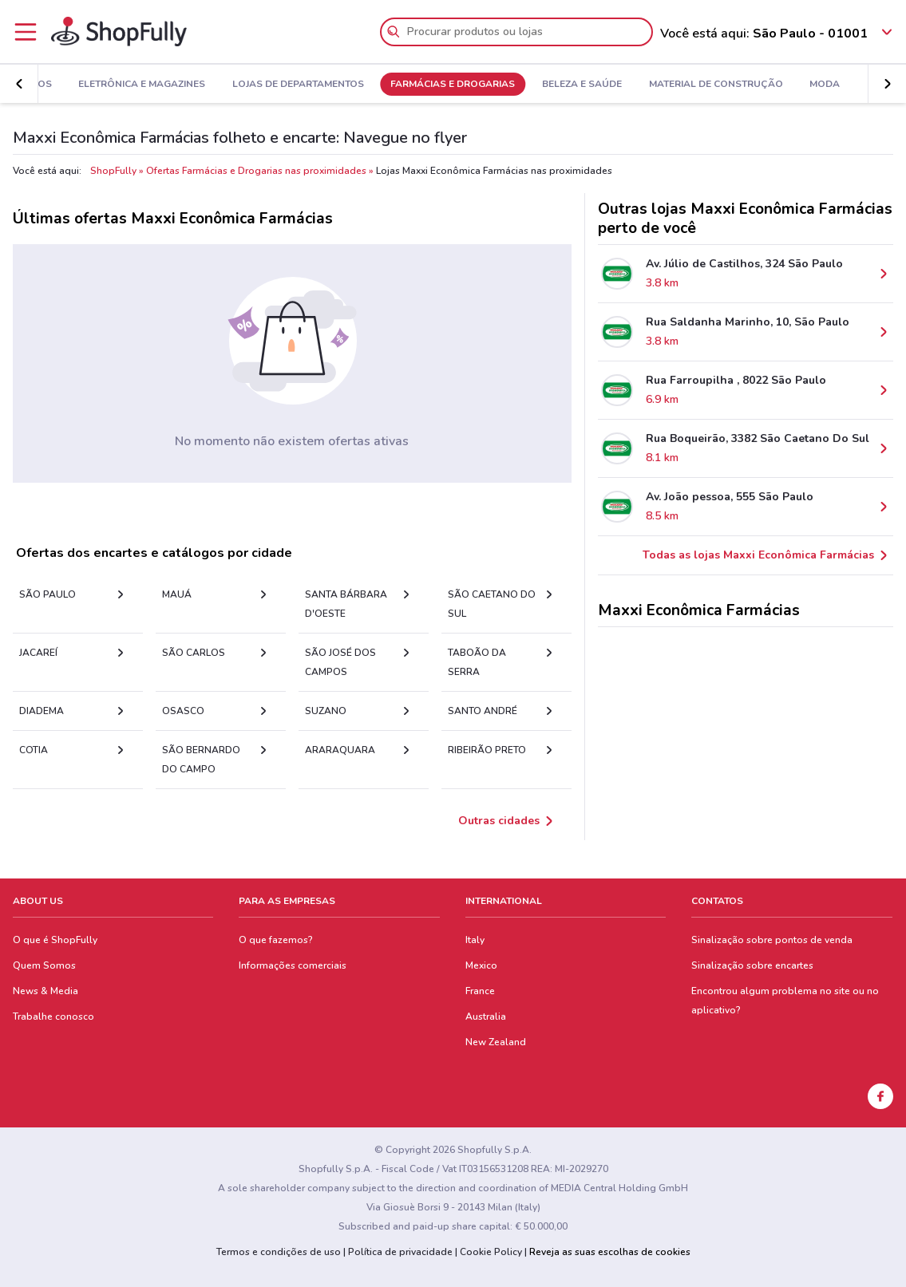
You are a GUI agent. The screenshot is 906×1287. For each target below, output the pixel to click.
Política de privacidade (400, 1252)
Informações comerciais (292, 965)
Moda (824, 84)
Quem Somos (44, 965)
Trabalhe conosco (53, 1016)
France (480, 991)
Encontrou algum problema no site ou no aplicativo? (785, 1001)
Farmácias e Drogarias (452, 84)
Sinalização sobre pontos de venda (772, 940)
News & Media (45, 991)
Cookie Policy (491, 1252)
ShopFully (113, 170)
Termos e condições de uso (278, 1252)
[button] (19, 84)
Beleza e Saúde (582, 84)
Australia (485, 1016)
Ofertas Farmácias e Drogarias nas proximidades (256, 170)
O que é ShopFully (55, 940)
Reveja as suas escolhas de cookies (609, 1252)
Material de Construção (716, 84)
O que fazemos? (276, 940)
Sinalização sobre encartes (752, 965)
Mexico (481, 965)
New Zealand (495, 1042)
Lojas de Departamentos (298, 84)
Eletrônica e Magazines (141, 84)
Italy (475, 940)
